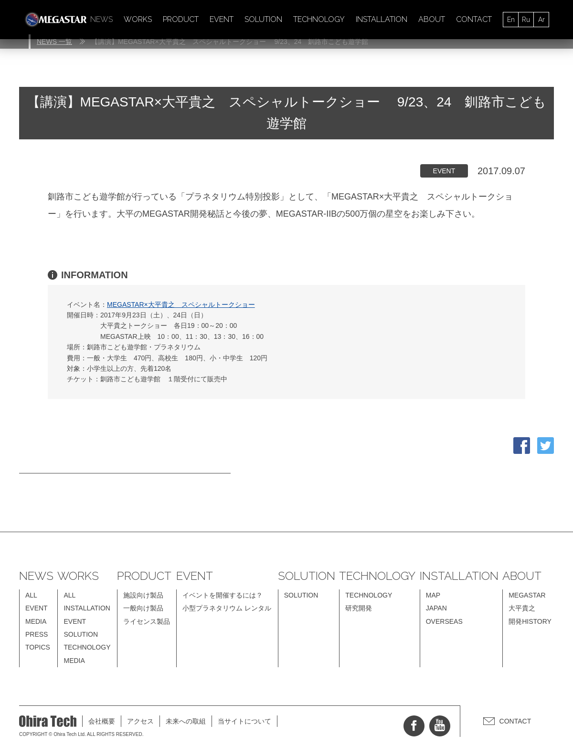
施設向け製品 (143, 595)
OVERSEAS (444, 621)
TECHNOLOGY (319, 19)
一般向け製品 (143, 608)
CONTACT (474, 19)
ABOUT (431, 19)
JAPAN (436, 608)
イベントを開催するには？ (222, 595)
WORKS (138, 19)
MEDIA (35, 621)
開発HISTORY (530, 621)
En (511, 19)
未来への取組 (186, 721)
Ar (541, 19)
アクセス (140, 721)
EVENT (221, 19)
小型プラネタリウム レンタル (226, 608)
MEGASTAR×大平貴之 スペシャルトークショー (181, 304)
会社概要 (101, 721)
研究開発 (358, 608)
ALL (31, 595)
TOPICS (37, 647)
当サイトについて (244, 721)
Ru (526, 19)
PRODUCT (181, 19)
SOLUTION (263, 19)
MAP (433, 595)
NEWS (101, 19)
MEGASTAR (527, 595)
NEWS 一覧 (54, 41)
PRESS (36, 634)
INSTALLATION (381, 19)
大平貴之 (522, 608)
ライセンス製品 (146, 621)
